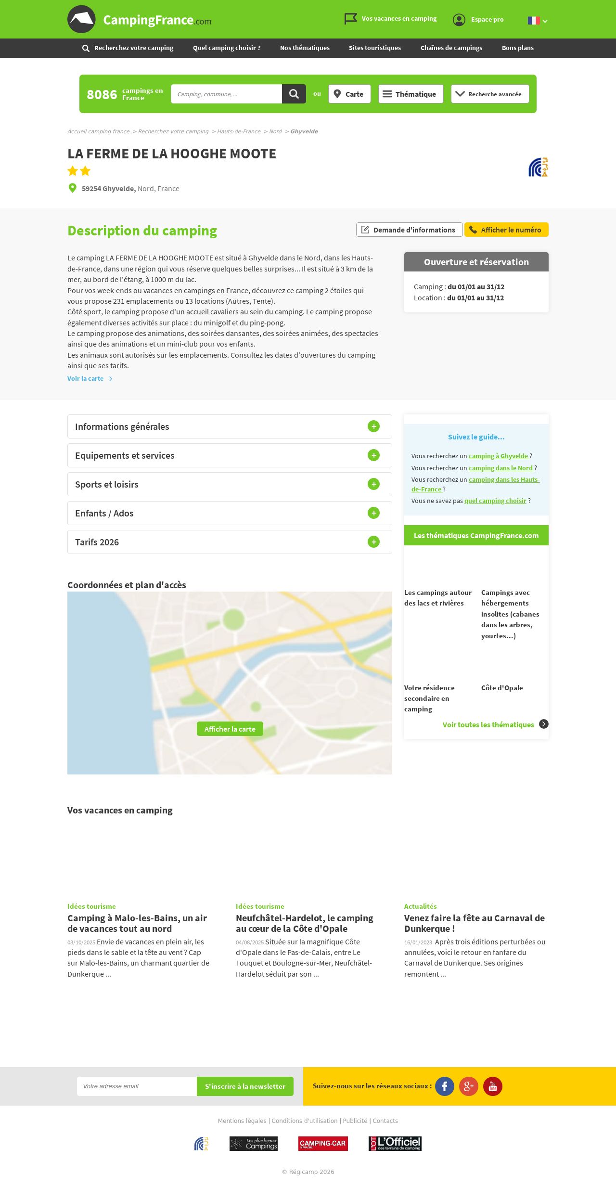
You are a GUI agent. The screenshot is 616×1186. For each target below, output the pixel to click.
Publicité (355, 1121)
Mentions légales (242, 1121)
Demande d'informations (407, 230)
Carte (348, 94)
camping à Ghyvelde (499, 455)
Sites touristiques (375, 47)
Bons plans (518, 47)
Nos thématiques (305, 47)
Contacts (385, 1121)
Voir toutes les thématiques (496, 741)
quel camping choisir (495, 500)
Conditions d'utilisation (305, 1121)
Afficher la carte (230, 729)
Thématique (409, 94)
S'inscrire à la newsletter (245, 1087)
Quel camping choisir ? (226, 47)
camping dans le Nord (501, 468)
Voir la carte (90, 378)
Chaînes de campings (451, 47)
